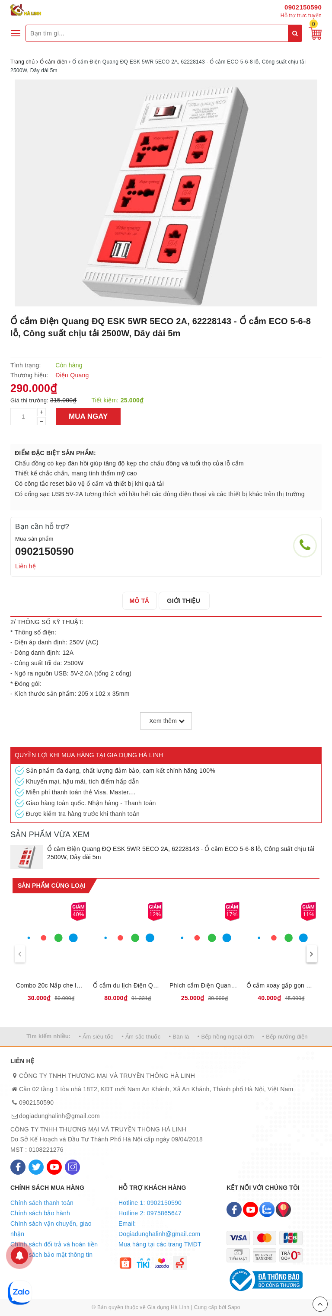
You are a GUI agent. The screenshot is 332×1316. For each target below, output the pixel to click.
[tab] (140, 600)
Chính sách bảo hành (40, 1213)
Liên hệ (25, 566)
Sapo (234, 1307)
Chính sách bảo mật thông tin (51, 1254)
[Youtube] (54, 1167)
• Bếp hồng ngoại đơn (226, 1036)
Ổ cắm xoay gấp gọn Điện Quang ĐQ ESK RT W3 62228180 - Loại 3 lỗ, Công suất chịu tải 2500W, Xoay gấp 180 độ (281, 985)
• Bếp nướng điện (285, 1036)
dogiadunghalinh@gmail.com (59, 1115)
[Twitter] (36, 1167)
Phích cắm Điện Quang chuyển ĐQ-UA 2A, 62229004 (204, 985)
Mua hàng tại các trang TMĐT (159, 1244)
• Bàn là (179, 1036)
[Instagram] (72, 1167)
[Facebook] (18, 1167)
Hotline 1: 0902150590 (150, 1202)
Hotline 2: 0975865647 (150, 1213)
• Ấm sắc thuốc (140, 1036)
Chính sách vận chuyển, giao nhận (51, 1228)
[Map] (283, 1209)
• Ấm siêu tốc (96, 1036)
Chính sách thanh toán (41, 1202)
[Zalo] (267, 1209)
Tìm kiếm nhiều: (48, 1036)
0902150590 (303, 7)
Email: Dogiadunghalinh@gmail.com (159, 1228)
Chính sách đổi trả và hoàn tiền (54, 1244)
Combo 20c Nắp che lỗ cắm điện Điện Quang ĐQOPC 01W (51, 985)
